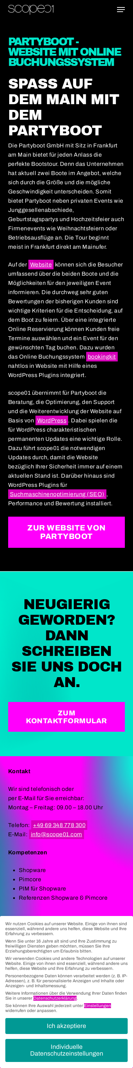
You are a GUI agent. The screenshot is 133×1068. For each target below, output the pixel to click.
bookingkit (102, 357)
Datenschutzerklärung (55, 998)
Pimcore (30, 879)
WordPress (52, 420)
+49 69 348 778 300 (59, 825)
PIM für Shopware (42, 889)
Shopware (32, 870)
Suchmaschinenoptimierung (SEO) (57, 494)
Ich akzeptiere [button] (66, 1026)
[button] (121, 9)
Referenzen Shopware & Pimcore (63, 898)
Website (41, 265)
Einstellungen (97, 1005)
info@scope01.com (56, 834)
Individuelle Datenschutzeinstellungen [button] (66, 1050)
